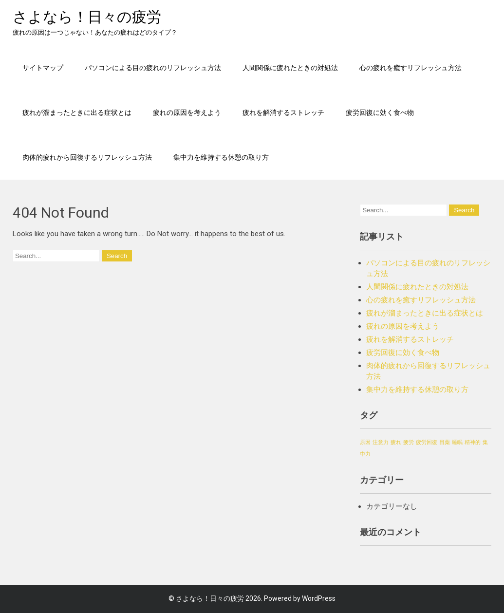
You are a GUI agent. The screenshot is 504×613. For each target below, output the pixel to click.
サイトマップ (42, 67)
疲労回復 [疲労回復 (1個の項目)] (426, 442)
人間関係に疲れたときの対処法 (290, 67)
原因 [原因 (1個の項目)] (365, 442)
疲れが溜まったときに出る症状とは (76, 112)
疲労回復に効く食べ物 (380, 112)
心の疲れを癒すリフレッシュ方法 (410, 67)
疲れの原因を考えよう (187, 112)
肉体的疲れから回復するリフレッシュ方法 (87, 157)
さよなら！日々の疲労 (87, 16)
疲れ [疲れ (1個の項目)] (396, 442)
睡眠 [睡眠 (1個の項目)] (457, 442)
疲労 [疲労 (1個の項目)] (408, 442)
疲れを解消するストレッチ (283, 112)
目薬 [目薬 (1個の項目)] (444, 442)
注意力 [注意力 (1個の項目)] (381, 442)
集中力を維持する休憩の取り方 (221, 157)
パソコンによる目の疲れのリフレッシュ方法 (153, 67)
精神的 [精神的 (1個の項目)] (473, 442)
